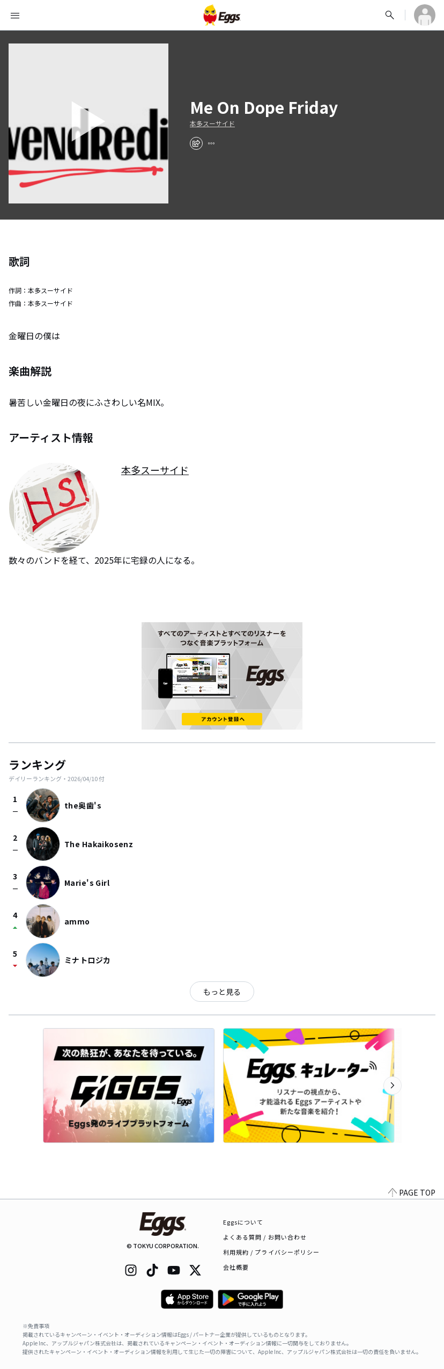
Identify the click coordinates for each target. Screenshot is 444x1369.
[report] (211, 143)
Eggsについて (243, 1222)
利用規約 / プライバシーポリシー (271, 1252)
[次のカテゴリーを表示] (392, 1085)
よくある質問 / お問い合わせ (265, 1237)
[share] (196, 143)
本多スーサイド (212, 123)
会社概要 (236, 1267)
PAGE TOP (411, 1192)
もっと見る (222, 991)
